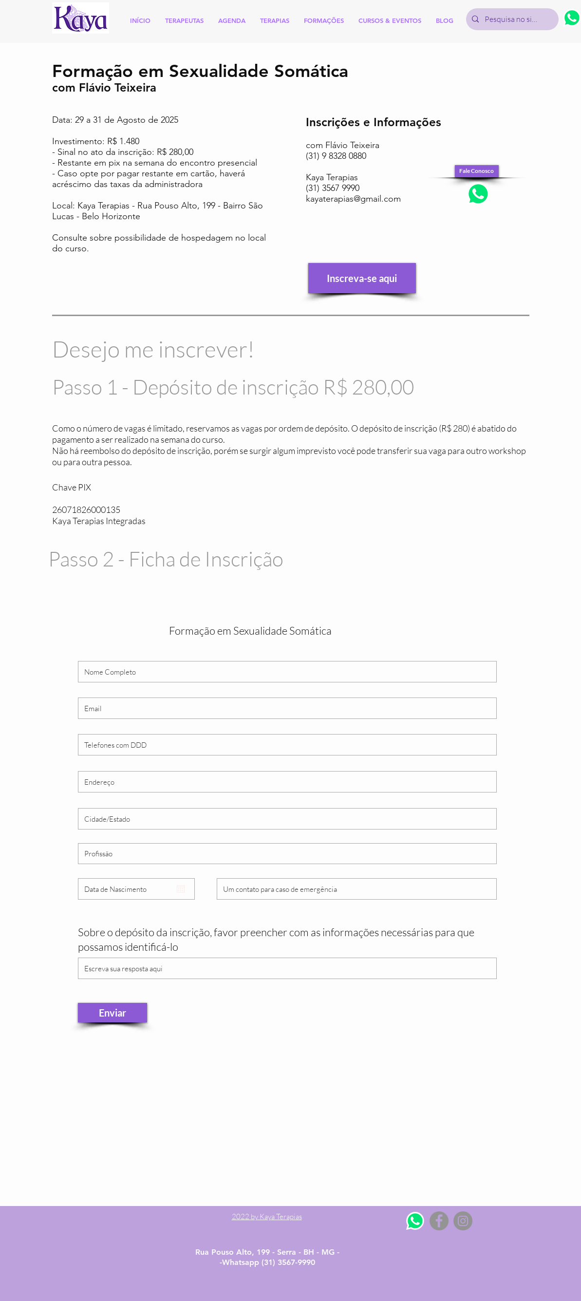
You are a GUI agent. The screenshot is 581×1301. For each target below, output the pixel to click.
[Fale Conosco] (477, 171)
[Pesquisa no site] (511, 19)
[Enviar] (112, 1012)
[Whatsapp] (415, 1220)
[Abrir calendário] (181, 889)
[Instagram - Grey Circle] (462, 1220)
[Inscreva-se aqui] (362, 278)
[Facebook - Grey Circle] (439, 1220)
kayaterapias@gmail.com (353, 198)
